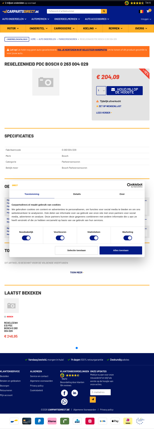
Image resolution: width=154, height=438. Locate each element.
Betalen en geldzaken (10, 385)
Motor (11, 28)
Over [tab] (122, 194)
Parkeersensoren (71, 162)
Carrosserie (63, 28)
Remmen (114, 28)
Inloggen (145, 19)
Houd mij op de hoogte (124, 90)
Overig (140, 28)
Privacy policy (36, 390)
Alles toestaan (121, 250)
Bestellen (4, 380)
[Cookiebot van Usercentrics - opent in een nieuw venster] (129, 185)
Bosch (65, 156)
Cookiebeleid (36, 394)
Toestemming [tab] (32, 194)
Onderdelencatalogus (16, 39)
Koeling (88, 28)
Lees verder (104, 113)
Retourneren (6, 394)
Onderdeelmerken (65, 19)
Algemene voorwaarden (41, 385)
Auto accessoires (95, 19)
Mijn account (6, 399)
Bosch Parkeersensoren (74, 168)
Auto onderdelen (13, 19)
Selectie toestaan (76, 250)
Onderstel (37, 28)
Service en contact (39, 380)
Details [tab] (77, 194)
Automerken (38, 19)
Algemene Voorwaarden (84, 414)
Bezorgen (4, 390)
